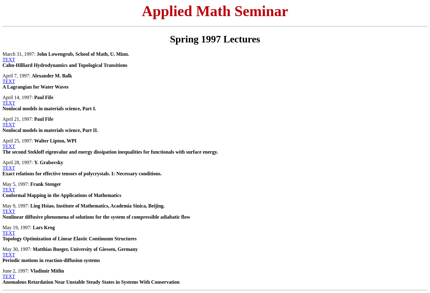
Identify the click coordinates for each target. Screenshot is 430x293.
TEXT (8, 59)
